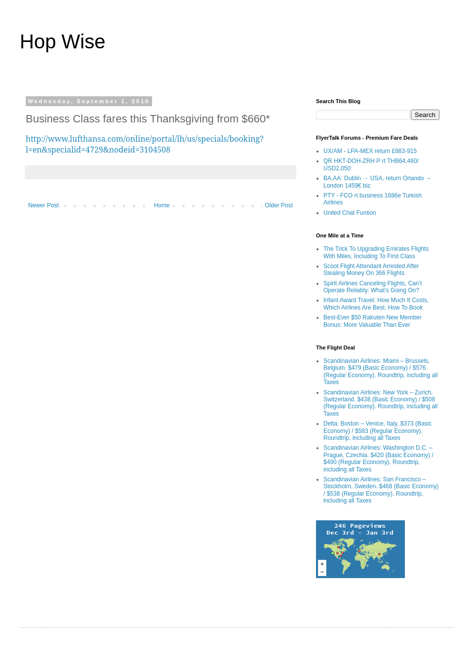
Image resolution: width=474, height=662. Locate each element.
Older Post (279, 205)
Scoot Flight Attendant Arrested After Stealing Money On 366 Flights (371, 269)
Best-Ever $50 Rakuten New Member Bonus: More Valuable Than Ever (372, 321)
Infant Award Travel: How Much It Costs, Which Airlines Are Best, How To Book (376, 304)
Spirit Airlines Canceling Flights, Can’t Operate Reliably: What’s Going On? (372, 287)
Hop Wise (62, 41)
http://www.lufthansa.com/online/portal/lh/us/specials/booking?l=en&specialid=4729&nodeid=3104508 (145, 144)
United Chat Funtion (349, 212)
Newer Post (43, 205)
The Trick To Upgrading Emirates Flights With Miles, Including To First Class (376, 252)
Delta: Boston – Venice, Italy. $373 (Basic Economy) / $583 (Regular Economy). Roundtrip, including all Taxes (377, 430)
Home (162, 205)
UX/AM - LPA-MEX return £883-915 (370, 151)
